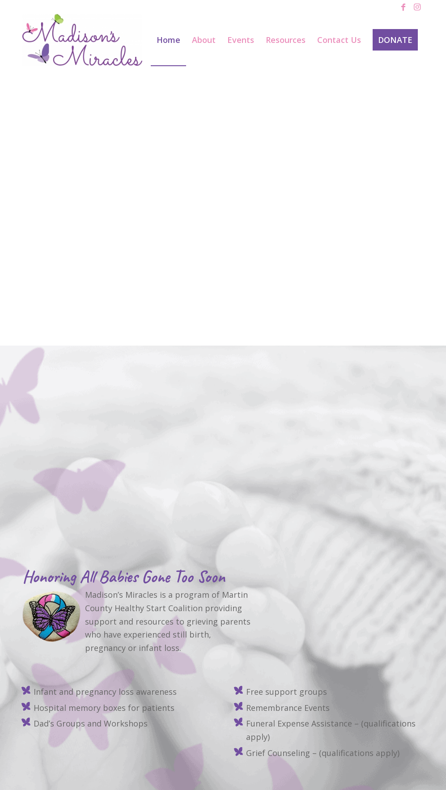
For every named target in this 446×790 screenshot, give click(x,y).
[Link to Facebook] (403, 6)
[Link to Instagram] (417, 6)
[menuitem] (168, 40)
